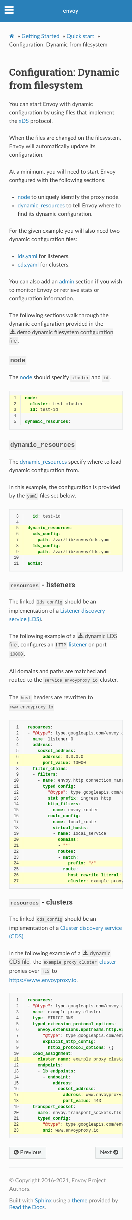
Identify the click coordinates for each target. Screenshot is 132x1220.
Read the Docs (27, 1207)
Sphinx (43, 1200)
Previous (28, 1152)
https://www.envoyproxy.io (42, 980)
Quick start (80, 36)
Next (109, 1152)
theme (79, 1200)
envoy (70, 11)
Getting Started (40, 36)
